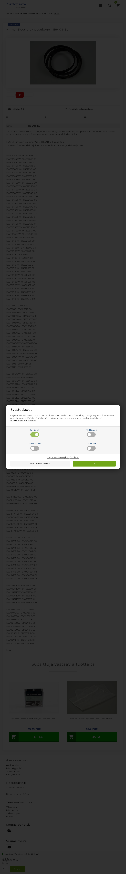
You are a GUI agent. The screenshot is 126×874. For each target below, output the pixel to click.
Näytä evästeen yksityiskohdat (63, 457)
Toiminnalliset (35, 447)
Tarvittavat (34, 433)
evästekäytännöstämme (23, 420)
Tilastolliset (91, 447)
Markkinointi (91, 433)
